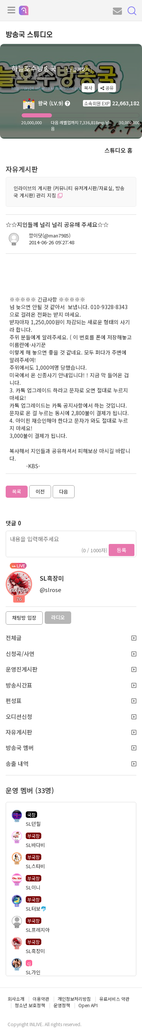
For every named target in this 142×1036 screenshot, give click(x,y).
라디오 (58, 617)
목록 (16, 491)
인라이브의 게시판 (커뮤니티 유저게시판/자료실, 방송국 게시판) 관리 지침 (69, 191)
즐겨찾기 (77, 69)
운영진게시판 (71, 669)
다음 (63, 491)
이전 (40, 491)
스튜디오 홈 (119, 150)
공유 (107, 87)
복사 (88, 87)
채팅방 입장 (24, 617)
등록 (121, 550)
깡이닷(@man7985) (49, 235)
